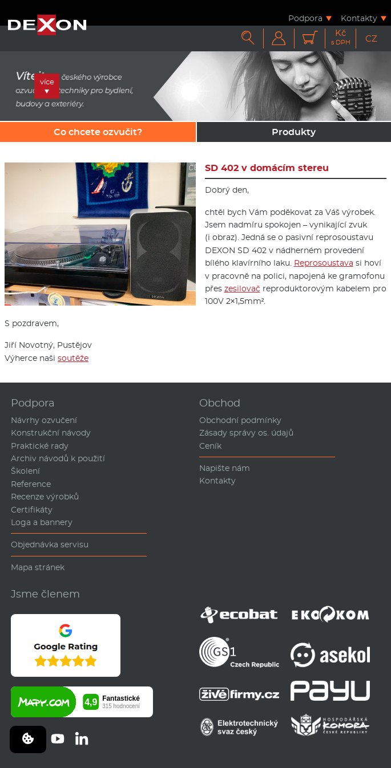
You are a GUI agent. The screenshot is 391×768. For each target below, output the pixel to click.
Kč (340, 37)
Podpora (305, 18)
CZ (371, 38)
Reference (31, 484)
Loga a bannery (41, 522)
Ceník (210, 446)
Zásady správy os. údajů (246, 433)
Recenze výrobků (45, 496)
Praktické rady (39, 446)
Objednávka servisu (49, 544)
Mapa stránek (38, 567)
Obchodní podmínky (240, 420)
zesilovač (242, 288)
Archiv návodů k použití (58, 458)
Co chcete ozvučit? (98, 132)
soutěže (73, 358)
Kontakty (359, 18)
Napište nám (224, 468)
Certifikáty (32, 510)
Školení (25, 471)
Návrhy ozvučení (44, 420)
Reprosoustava (323, 263)
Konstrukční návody (51, 433)
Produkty (294, 132)
